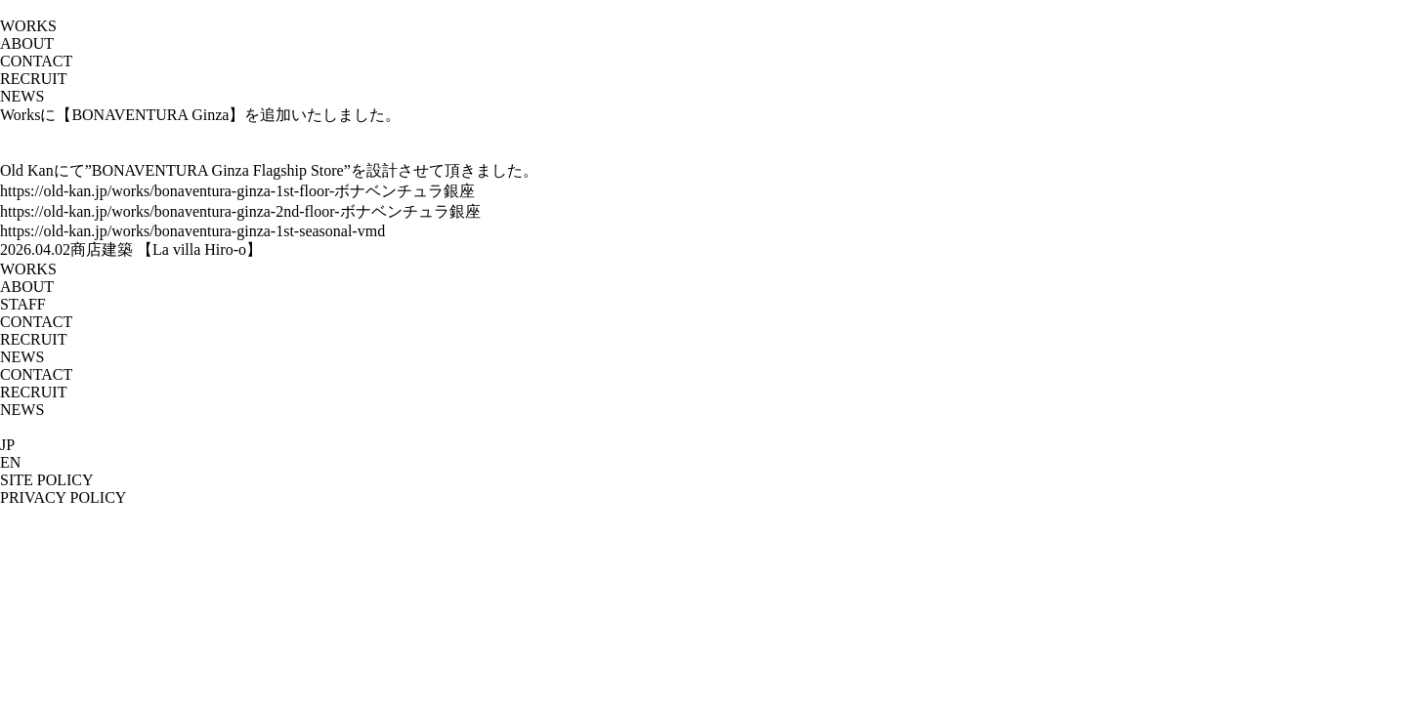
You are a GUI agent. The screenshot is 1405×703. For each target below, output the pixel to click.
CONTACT (36, 61)
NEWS (22, 96)
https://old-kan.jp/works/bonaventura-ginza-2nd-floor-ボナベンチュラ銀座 (240, 211)
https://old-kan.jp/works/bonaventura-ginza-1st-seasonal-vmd (192, 231)
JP (7, 444)
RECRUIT (33, 78)
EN (10, 462)
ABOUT (27, 286)
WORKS (28, 269)
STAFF (23, 304)
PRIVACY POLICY (63, 497)
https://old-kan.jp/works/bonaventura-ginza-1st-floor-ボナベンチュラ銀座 (237, 191)
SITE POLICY (47, 480)
